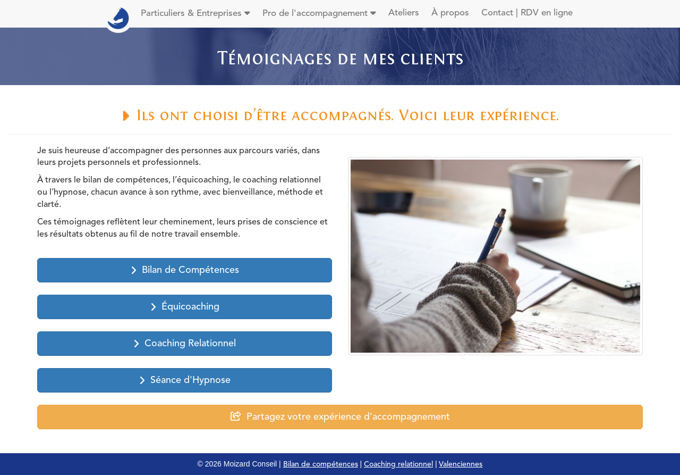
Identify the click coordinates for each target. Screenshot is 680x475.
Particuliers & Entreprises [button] (195, 13)
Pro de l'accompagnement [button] (319, 13)
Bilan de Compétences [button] (185, 270)
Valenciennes (460, 464)
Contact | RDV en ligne (527, 13)
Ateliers (403, 13)
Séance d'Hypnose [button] (185, 381)
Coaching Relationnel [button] (184, 344)
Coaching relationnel (398, 464)
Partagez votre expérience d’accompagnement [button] (340, 417)
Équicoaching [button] (184, 307)
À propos (450, 13)
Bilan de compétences (320, 464)
